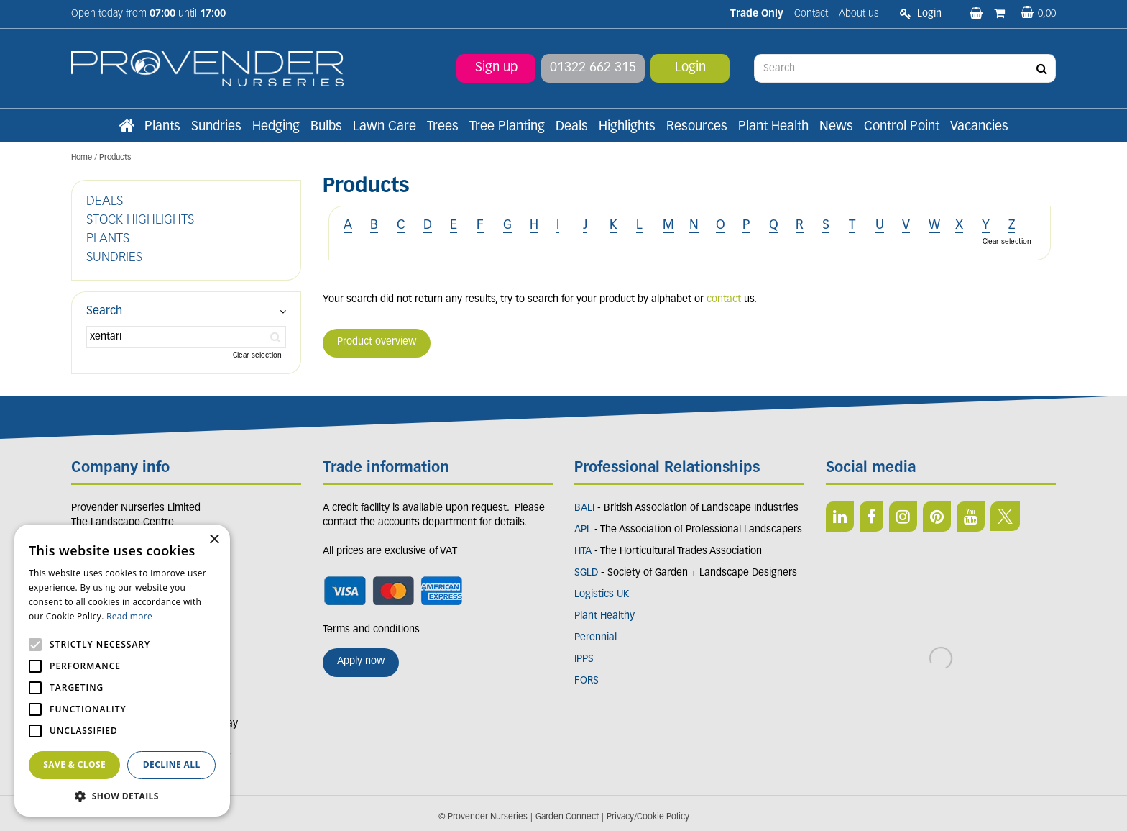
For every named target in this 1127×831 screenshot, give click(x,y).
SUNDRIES (114, 258)
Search (104, 311)
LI (840, 516)
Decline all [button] (172, 764)
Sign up (496, 68)
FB (871, 516)
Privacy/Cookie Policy (648, 817)
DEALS (104, 202)
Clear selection (1007, 242)
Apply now (361, 661)
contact (724, 299)
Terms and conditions (371, 630)
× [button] (213, 540)
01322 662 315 (593, 68)
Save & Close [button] (74, 764)
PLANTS (107, 239)
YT (971, 516)
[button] (122, 795)
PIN (937, 516)
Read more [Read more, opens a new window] (129, 616)
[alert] (122, 671)
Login (690, 68)
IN (903, 516)
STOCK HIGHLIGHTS (140, 220)
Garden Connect (567, 817)
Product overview (376, 342)
